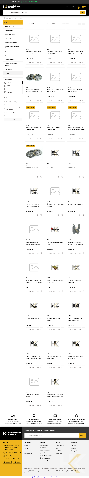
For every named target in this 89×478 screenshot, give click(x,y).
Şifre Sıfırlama (59, 451)
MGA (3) (9, 89)
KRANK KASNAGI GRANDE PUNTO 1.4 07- (75, 167)
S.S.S (57, 448)
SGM (27, 392)
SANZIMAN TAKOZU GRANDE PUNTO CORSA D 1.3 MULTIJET (55, 395)
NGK (69, 277)
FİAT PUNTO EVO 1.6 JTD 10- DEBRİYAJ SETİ (33, 129)
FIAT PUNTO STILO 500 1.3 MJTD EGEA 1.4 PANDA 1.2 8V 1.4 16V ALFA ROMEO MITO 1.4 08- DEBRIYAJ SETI (34, 91)
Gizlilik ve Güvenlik (45, 450)
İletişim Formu (28, 451)
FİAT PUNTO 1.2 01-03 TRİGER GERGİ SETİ (55, 205)
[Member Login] (73, 7)
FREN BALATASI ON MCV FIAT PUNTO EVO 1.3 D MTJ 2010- (34, 281)
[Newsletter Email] (55, 435)
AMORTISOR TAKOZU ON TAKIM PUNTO (54, 357)
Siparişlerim (74, 451)
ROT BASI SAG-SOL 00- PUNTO (53, 319)
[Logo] (11, 6)
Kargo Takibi (59, 453)
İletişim (26, 448)
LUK (27, 87)
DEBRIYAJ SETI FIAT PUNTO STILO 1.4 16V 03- (54, 52)
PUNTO (21, 18)
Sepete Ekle (31, 62)
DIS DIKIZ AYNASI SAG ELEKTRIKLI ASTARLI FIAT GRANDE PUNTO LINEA (33, 243)
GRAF (69, 201)
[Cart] (82, 7)
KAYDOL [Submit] (82, 435)
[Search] (44, 12)
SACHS (27, 125)
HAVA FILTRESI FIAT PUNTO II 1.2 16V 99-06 (55, 281)
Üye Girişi (73, 445)
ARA (82, 12)
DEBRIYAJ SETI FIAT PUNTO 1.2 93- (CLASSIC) (33, 52)
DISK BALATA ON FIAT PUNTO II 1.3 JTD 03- (55, 243)
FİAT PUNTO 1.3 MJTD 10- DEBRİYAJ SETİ (54, 129)
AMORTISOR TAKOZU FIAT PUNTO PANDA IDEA (75, 319)
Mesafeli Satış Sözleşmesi (44, 446)
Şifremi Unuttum (60, 445)
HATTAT (70, 239)
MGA (48, 163)
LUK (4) (8, 82)
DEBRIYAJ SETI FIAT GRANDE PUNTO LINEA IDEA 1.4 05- (76, 52)
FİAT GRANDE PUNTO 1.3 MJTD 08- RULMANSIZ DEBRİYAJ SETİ (32, 167)
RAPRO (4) (9, 85)
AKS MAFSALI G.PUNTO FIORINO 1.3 (32, 395)
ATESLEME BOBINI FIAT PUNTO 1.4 (74, 281)
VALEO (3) (9, 92)
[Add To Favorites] (41, 63)
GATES (48, 201)
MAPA (48, 49)
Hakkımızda (27, 445)
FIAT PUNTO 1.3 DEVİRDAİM (75, 204)
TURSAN (28, 239)
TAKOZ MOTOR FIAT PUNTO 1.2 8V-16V (55, 167)
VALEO (27, 49)
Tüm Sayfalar (17, 119)
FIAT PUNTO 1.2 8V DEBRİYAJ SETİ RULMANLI (76, 90)
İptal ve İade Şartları (45, 452)
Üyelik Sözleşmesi (45, 458)
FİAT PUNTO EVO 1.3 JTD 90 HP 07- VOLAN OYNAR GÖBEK (76, 129)
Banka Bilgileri (28, 453)
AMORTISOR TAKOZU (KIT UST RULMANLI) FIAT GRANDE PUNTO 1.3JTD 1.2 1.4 (34, 358)
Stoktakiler (32, 24)
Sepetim (73, 448)
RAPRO (27, 201)
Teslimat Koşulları (44, 460)
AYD (48, 316)
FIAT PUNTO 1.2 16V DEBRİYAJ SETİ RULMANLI (55, 90)
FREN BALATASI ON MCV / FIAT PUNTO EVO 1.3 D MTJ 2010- (75, 243)
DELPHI (27, 316)
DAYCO (69, 163)
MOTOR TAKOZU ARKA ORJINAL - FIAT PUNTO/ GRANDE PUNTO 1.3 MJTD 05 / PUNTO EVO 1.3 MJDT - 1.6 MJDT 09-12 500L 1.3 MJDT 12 (34, 205)
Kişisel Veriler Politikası (46, 455)
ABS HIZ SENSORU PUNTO (33, 318)
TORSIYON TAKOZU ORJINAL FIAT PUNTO (76, 357)
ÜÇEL (48, 354)
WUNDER (49, 277)
